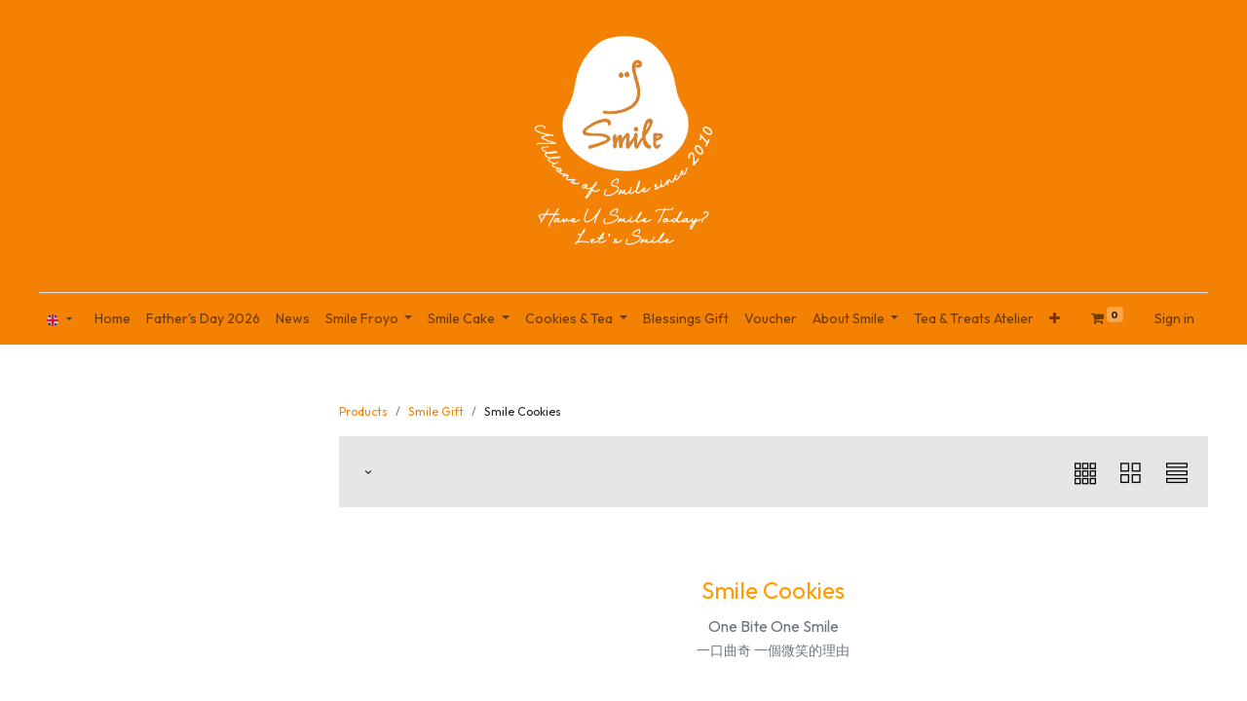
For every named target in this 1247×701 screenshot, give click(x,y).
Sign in (1174, 318)
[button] (1054, 319)
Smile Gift (436, 411)
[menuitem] (112, 319)
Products (363, 411)
